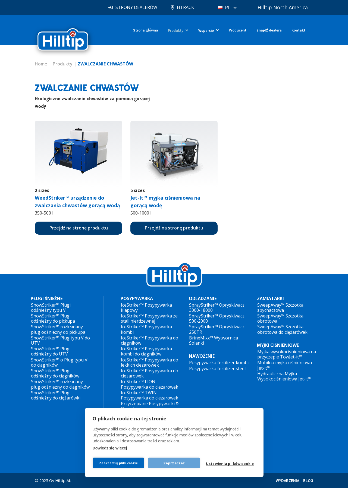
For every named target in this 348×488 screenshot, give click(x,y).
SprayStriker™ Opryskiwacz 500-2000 (216, 318)
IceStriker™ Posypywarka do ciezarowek (149, 373)
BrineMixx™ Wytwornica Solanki (213, 340)
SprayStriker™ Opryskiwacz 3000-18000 (216, 307)
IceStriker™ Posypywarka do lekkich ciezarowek (149, 362)
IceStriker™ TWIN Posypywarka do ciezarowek (149, 395)
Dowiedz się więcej (110, 448)
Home (41, 64)
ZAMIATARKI (270, 298)
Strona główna (145, 30)
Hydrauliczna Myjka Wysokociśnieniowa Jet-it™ (284, 376)
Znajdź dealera (269, 30)
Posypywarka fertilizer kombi (219, 363)
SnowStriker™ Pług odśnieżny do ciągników (55, 373)
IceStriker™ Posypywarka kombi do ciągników (146, 351)
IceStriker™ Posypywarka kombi (146, 329)
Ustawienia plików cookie (230, 463)
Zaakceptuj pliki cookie (118, 463)
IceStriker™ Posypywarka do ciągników (149, 340)
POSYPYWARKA (137, 298)
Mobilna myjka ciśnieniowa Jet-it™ (284, 365)
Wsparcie (206, 30)
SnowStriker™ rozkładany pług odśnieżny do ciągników (60, 384)
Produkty (175, 30)
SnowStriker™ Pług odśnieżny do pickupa (53, 318)
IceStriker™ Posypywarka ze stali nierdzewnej (149, 318)
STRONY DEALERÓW (136, 7)
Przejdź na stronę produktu (78, 228)
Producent (237, 30)
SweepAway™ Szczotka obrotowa (280, 318)
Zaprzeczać (174, 463)
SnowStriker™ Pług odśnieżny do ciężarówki (55, 395)
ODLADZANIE (203, 298)
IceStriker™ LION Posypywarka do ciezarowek (149, 384)
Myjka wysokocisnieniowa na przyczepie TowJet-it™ (286, 354)
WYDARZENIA (287, 480)
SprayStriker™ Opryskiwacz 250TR (216, 329)
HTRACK (185, 7)
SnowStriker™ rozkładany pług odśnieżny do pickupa (58, 329)
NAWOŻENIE (202, 356)
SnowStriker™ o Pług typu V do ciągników (59, 362)
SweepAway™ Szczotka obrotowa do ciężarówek (282, 329)
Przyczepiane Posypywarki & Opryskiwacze (150, 406)
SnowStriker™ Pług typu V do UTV (60, 340)
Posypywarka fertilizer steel (217, 368)
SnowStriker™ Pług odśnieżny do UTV (50, 351)
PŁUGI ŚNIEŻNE (46, 298)
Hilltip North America (283, 7)
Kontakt (298, 30)
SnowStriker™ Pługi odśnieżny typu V (51, 307)
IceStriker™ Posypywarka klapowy (146, 307)
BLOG (308, 480)
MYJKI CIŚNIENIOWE (278, 345)
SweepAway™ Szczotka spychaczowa (280, 307)
